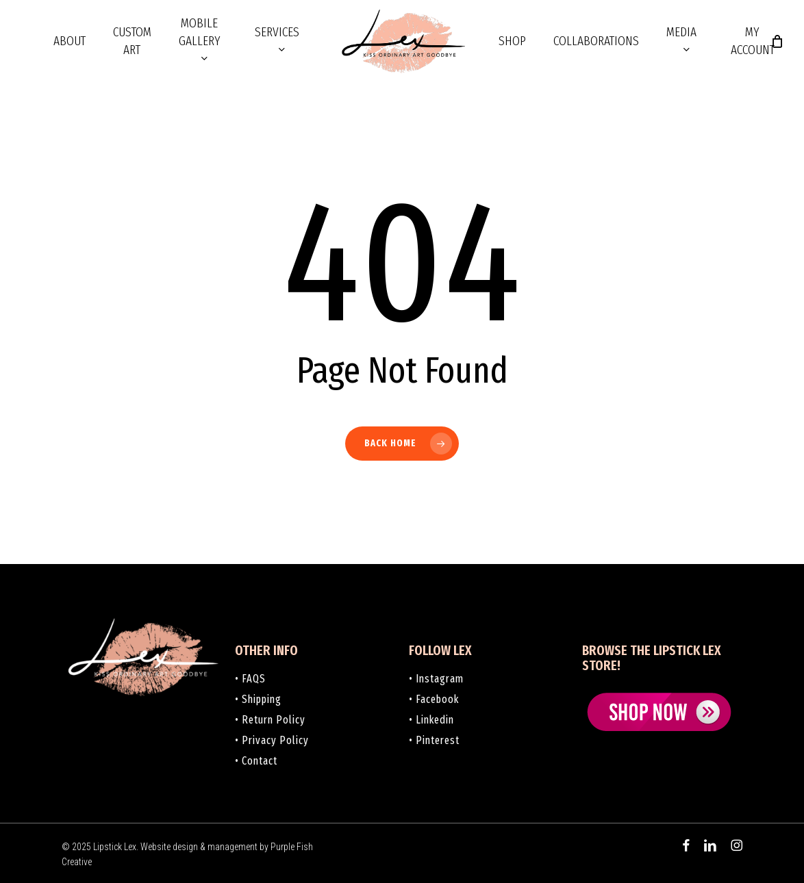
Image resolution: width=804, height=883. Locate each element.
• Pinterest (434, 740)
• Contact (256, 760)
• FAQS (250, 678)
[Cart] (777, 41)
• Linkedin (431, 719)
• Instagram (436, 678)
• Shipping (258, 699)
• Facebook (434, 699)
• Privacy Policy (272, 740)
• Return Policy (270, 719)
